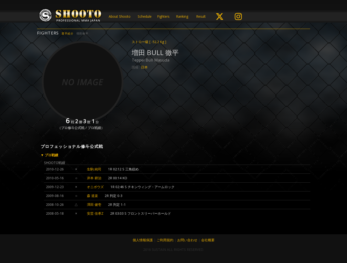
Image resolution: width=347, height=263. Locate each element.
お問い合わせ (187, 240)
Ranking (182, 16)
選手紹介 (68, 33)
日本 (144, 67)
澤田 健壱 (94, 204)
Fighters (163, 16)
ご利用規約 (165, 240)
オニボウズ (95, 187)
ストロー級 (149, 41)
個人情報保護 (143, 240)
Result (201, 16)
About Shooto (120, 16)
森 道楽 (92, 195)
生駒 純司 (94, 169)
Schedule (145, 16)
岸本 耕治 (94, 178)
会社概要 (208, 240)
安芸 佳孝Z (95, 213)
